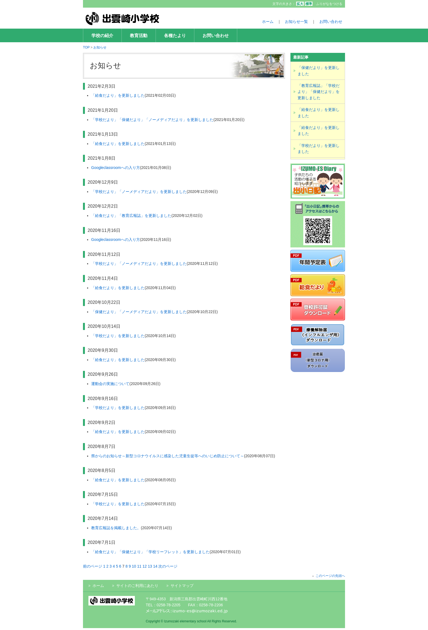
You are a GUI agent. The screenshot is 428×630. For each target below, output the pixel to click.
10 (134, 566)
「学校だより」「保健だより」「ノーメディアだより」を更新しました (152, 119)
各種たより (175, 35)
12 (144, 566)
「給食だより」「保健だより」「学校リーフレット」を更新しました (150, 552)
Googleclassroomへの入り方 (115, 167)
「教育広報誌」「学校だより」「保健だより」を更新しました (319, 91)
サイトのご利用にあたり (137, 585)
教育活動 (138, 35)
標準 (308, 4)
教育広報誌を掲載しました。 (116, 528)
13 (150, 566)
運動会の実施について (110, 383)
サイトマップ (182, 585)
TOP (86, 47)
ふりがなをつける (329, 4)
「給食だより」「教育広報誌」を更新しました (131, 215)
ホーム (268, 21)
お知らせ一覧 (296, 21)
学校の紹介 (102, 35)
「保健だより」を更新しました (319, 70)
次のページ (167, 566)
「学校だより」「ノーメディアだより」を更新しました (139, 191)
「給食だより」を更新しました (118, 95)
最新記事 (300, 57)
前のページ (92, 566)
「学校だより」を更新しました (118, 336)
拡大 (300, 4)
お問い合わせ (330, 21)
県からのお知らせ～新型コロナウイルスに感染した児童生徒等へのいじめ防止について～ (167, 456)
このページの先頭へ (330, 576)
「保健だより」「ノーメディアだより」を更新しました (139, 312)
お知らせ (99, 47)
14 (155, 566)
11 (139, 566)
